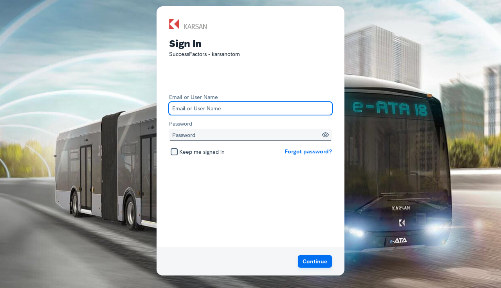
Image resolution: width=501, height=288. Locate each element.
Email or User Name (193, 97)
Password (180, 124)
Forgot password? (308, 151)
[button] (325, 135)
